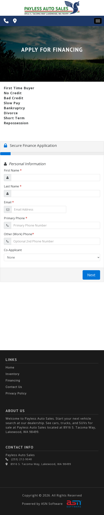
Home (10, 367)
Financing (13, 380)
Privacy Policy (16, 393)
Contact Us (14, 387)
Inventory (13, 374)
